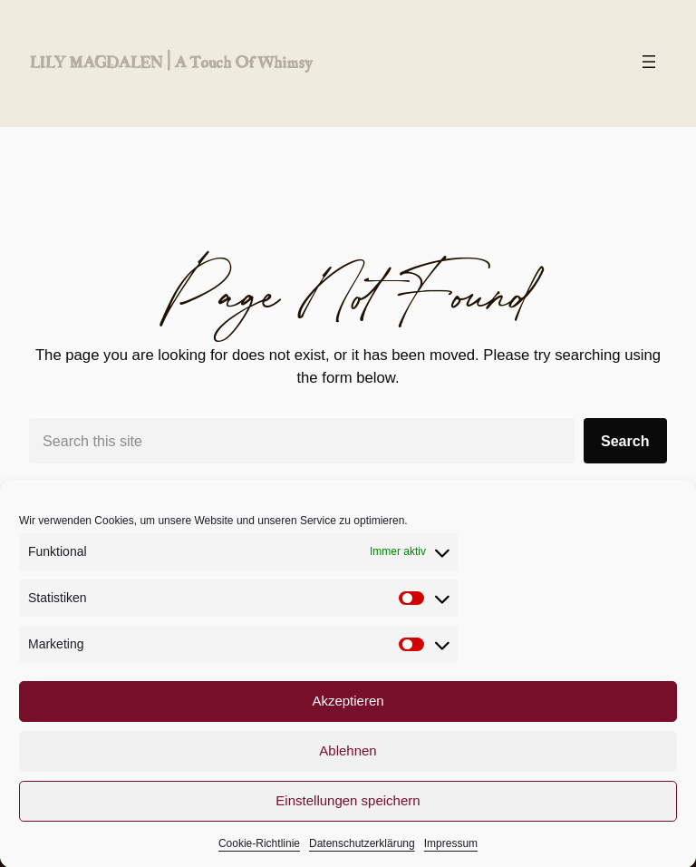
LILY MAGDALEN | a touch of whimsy (170, 61)
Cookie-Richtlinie (259, 851)
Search (625, 441)
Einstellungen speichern (348, 808)
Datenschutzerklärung (362, 851)
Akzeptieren (347, 708)
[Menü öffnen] (649, 62)
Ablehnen (347, 758)
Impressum (451, 851)
